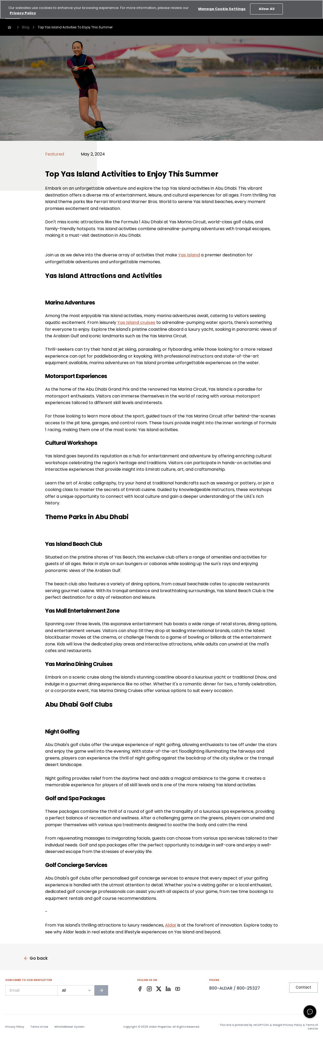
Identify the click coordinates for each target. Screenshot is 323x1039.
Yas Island (189, 255)
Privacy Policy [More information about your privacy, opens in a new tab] (23, 9)
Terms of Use (39, 1027)
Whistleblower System (69, 1027)
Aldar (170, 925)
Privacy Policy (14, 1027)
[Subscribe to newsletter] (101, 990)
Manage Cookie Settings (222, 5)
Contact (303, 987)
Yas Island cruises (136, 322)
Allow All (266, 5)
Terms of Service (312, 1027)
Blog (25, 27)
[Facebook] (139, 988)
